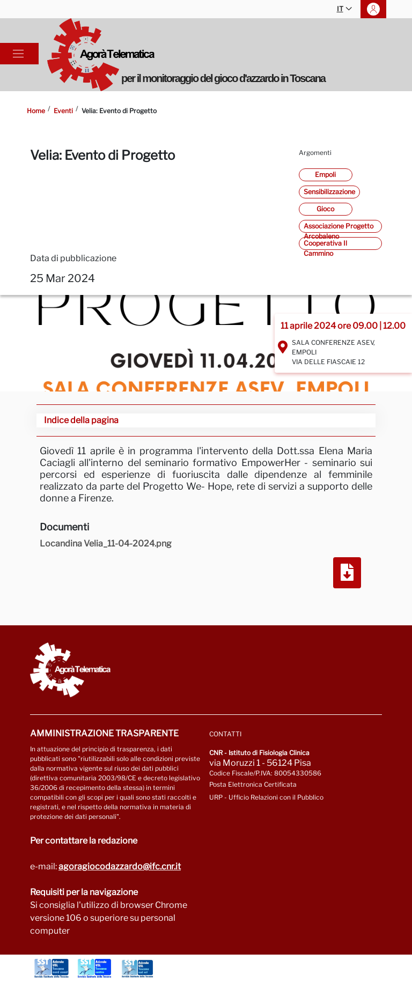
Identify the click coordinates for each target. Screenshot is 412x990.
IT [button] (344, 9)
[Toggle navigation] (18, 53)
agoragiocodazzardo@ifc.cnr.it (119, 866)
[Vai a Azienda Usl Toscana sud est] (137, 968)
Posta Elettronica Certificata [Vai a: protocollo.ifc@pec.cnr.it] (253, 784)
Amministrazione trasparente (104, 733)
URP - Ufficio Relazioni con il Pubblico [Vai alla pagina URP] (266, 797)
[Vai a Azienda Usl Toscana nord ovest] (51, 968)
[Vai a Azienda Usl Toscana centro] (94, 968)
